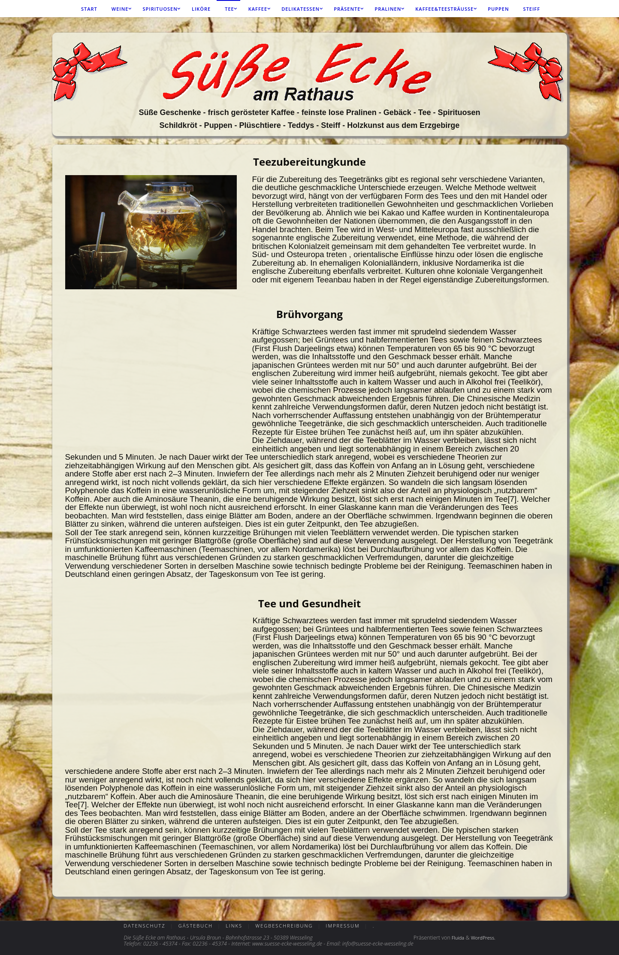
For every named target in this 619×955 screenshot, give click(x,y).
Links (238, 925)
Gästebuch (198, 925)
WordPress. (484, 937)
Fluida (456, 937)
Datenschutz (144, 925)
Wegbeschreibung (290, 925)
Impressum (353, 925)
